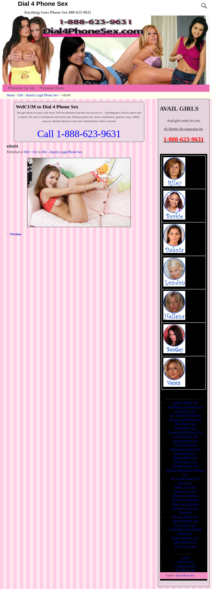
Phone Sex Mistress (185, 495)
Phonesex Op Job (21, 88)
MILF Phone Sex (185, 462)
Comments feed (185, 566)
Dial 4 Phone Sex (43, 3)
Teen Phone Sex (185, 546)
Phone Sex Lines (185, 491)
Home (11, 95)
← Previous (14, 234)
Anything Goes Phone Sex (185, 407)
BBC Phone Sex (185, 424)
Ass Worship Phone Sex (185, 415)
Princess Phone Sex (185, 517)
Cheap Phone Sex (185, 428)
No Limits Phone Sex (185, 478)
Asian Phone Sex (185, 411)
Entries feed (185, 561)
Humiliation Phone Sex (185, 449)
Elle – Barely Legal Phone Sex (61, 152)
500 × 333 (30, 152)
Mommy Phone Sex (185, 466)
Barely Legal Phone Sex (185, 419)
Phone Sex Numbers (185, 504)
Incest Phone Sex (185, 453)
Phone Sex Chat (185, 487)
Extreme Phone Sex (185, 441)
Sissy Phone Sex (185, 525)
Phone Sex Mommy (185, 500)
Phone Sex (185, 483)
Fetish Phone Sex (185, 445)
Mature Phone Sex (185, 457)
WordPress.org (185, 570)
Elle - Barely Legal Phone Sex (38, 95)
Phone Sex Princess (185, 508)
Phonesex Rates (52, 88)
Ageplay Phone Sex (185, 402)
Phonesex (185, 512)
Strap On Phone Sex (185, 538)
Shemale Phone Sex (185, 521)
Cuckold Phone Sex (185, 436)
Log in (185, 557)
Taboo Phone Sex (185, 542)
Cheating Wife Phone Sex (185, 432)
